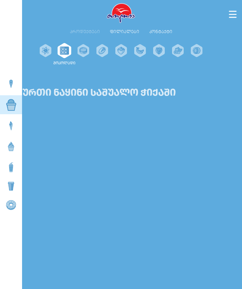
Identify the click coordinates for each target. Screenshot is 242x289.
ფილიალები (124, 31)
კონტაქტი (160, 31)
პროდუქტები (85, 31)
